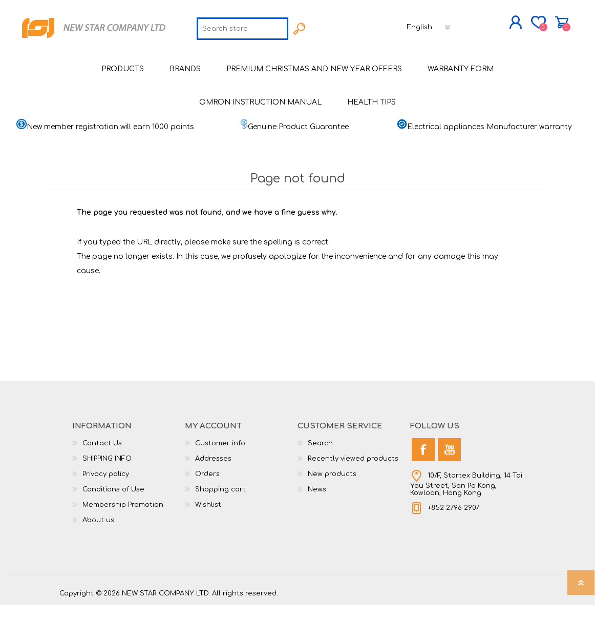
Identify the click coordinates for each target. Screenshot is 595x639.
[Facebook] (423, 483)
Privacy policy (105, 507)
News (317, 523)
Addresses (213, 492)
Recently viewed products (353, 492)
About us (98, 554)
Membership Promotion (122, 538)
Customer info (220, 477)
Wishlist (208, 538)
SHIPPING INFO (107, 492)
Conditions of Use (113, 523)
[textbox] (171, 60)
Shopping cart (524, 25)
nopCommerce (510, 618)
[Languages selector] (358, 59)
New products (332, 507)
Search (320, 477)
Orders (207, 507)
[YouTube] (449, 483)
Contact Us (102, 477)
